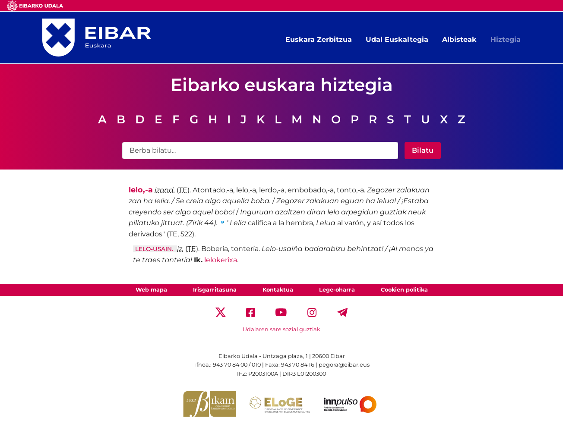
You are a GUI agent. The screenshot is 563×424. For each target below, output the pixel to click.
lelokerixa (220, 260)
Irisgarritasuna (215, 289)
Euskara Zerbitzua (318, 39)
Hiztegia (505, 39)
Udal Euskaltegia (397, 39)
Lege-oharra (337, 289)
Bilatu (422, 150)
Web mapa (151, 289)
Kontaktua (278, 289)
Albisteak (459, 39)
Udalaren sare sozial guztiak (281, 329)
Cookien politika (404, 289)
